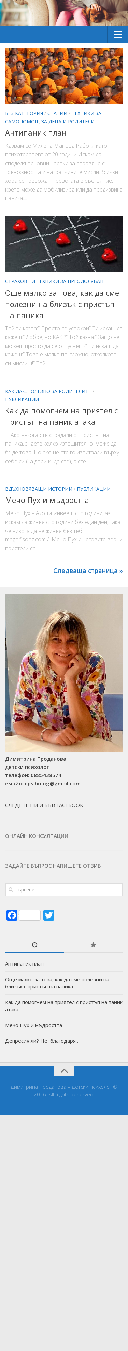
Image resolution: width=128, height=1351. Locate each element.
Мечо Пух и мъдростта (47, 500)
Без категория (24, 113)
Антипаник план (36, 132)
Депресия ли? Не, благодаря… (42, 1040)
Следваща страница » (88, 570)
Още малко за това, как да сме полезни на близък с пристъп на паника (62, 303)
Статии (57, 113)
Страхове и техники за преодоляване (55, 281)
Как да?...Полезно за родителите (48, 391)
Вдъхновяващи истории (38, 488)
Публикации (22, 399)
